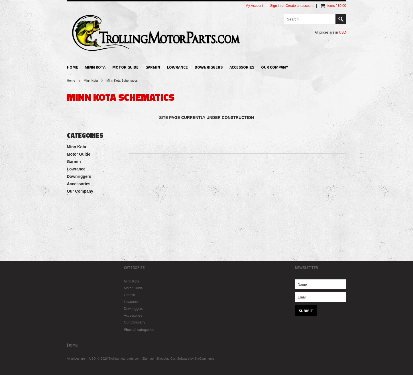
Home (71, 80)
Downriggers (209, 67)
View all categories (139, 330)
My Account (254, 6)
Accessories (241, 67)
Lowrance (177, 67)
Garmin (152, 67)
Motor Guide (125, 67)
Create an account (300, 6)
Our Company (274, 67)
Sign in (275, 6)
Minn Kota (95, 67)
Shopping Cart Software (173, 358)
